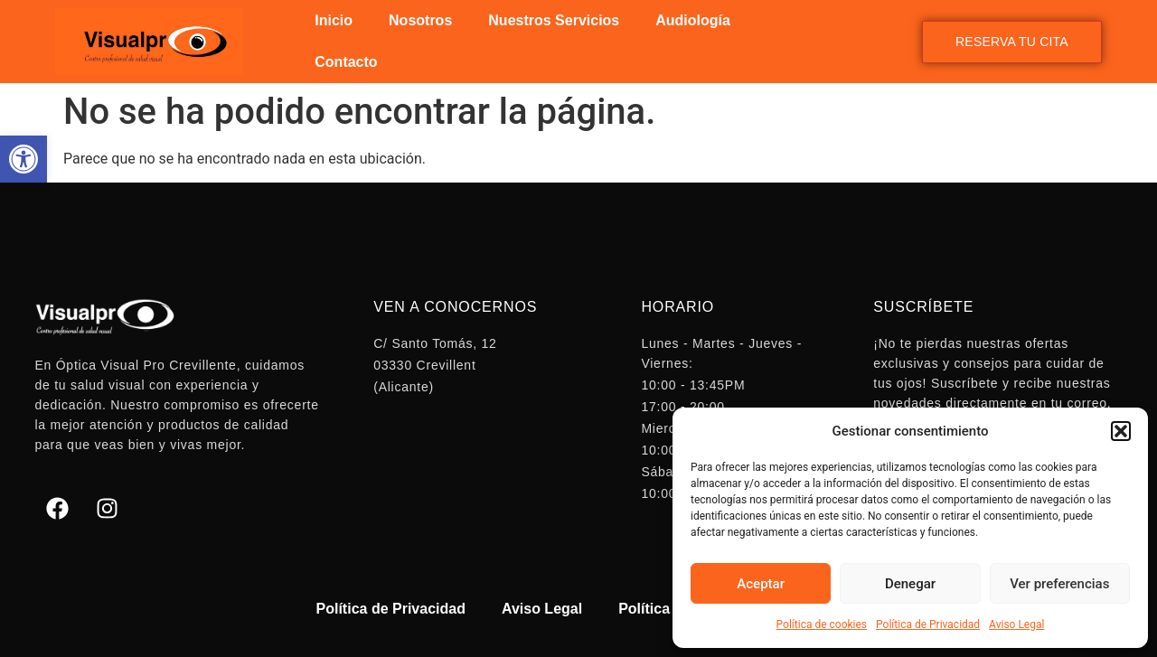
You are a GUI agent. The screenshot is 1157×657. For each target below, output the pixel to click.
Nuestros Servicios (553, 20)
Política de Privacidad (928, 624)
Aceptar (761, 584)
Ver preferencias (1059, 584)
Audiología (692, 20)
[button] (23, 159)
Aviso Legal (1016, 624)
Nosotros (420, 20)
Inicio (334, 20)
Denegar (910, 584)
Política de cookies (822, 624)
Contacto (346, 62)
